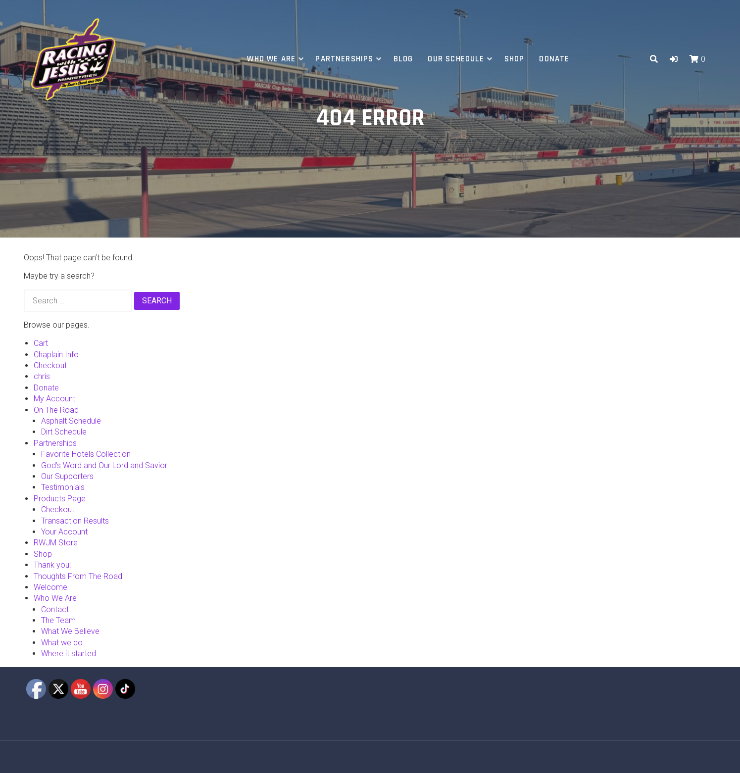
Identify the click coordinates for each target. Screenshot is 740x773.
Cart (41, 343)
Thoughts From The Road (78, 576)
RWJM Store (56, 542)
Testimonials (63, 487)
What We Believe (70, 631)
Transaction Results (75, 521)
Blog (403, 58)
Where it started (68, 653)
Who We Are (271, 58)
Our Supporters (67, 476)
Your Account (64, 531)
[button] (674, 59)
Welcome (50, 587)
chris (42, 376)
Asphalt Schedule (71, 421)
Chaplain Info (56, 354)
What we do (62, 642)
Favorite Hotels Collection (86, 454)
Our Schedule (456, 58)
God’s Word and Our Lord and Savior (104, 465)
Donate (554, 58)
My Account (54, 398)
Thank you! (52, 565)
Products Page (60, 498)
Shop (514, 58)
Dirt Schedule (64, 431)
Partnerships (344, 58)
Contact (55, 609)
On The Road (56, 410)
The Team (58, 620)
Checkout (50, 365)
